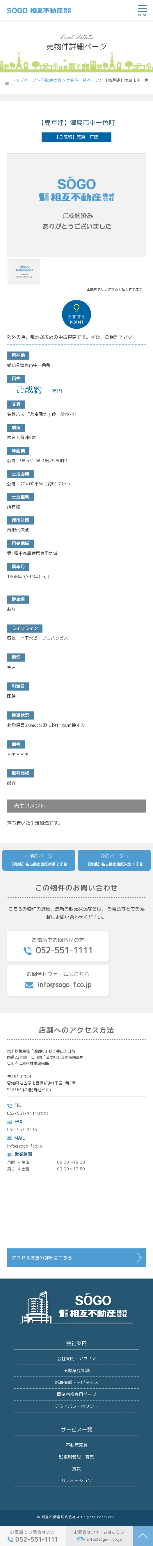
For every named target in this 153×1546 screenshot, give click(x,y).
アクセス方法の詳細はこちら (42, 1257)
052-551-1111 (22, 1113)
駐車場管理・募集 (76, 1457)
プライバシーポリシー (76, 1406)
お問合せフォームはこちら (57, 980)
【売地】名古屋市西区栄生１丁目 (114, 864)
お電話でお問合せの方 (57, 946)
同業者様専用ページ (76, 1394)
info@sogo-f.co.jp (24, 1146)
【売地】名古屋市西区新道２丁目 (38, 864)
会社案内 (76, 1343)
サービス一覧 (76, 1429)
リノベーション (76, 1481)
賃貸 (76, 1469)
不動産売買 (77, 1445)
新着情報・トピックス (76, 1382)
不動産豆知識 (76, 1370)
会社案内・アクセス (76, 1359)
